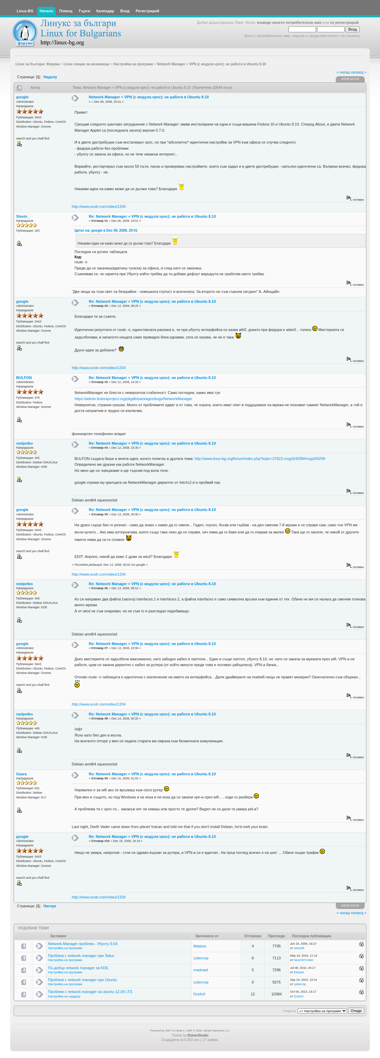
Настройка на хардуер (64, 996)
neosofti (299, 948)
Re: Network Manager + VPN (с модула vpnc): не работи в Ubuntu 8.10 (152, 216)
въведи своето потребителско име (289, 22)
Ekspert (299, 972)
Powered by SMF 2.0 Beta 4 (167, 1030)
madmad (200, 970)
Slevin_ (23, 216)
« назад (343, 72)
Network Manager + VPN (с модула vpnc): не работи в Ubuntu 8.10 (149, 97)
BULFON (24, 378)
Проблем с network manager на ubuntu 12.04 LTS (90, 992)
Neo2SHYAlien (304, 960)
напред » (358, 72)
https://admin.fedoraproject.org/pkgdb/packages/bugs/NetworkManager (133, 399)
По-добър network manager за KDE (78, 968)
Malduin (199, 946)
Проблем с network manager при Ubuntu (82, 980)
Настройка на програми (65, 948)
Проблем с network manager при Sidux (81, 956)
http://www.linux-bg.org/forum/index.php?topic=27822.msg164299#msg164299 (260, 459)
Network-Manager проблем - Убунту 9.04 (82, 944)
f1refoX (199, 994)
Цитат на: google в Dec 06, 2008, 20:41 (106, 230)
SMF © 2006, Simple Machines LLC (208, 1030)
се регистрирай (344, 22)
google (22, 97)
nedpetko (24, 443)
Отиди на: (289, 1011)
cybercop (201, 958)
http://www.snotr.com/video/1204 (99, 206)
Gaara (21, 774)
